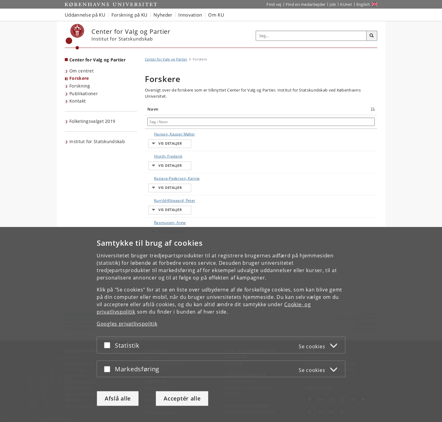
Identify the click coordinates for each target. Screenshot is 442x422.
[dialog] (221, 324)
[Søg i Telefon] (337, 122)
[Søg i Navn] (166, 122)
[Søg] (371, 36)
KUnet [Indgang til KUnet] (346, 4)
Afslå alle (118, 398)
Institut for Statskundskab (97, 141)
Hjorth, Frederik (162, 167)
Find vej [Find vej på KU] (273, 4)
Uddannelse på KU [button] (85, 15)
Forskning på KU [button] (129, 15)
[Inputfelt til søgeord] (311, 36)
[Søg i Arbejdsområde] (281, 122)
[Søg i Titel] (215, 122)
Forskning (79, 86)
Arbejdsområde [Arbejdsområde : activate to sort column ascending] (261, 109)
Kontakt (77, 101)
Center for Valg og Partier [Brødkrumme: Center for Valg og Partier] (166, 59)
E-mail (365, 134)
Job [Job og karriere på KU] (333, 4)
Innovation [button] (190, 15)
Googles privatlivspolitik (127, 323)
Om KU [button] (216, 15)
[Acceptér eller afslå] (108, 345)
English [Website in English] (363, 4)
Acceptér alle (182, 398)
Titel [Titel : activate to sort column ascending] (195, 109)
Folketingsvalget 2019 (92, 121)
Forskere (79, 78)
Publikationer (83, 93)
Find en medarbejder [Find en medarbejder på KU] (306, 4)
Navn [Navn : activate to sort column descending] (152, 109)
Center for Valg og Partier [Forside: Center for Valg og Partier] (97, 60)
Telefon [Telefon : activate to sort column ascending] (329, 109)
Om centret (81, 71)
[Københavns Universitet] (75, 36)
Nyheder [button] (162, 15)
